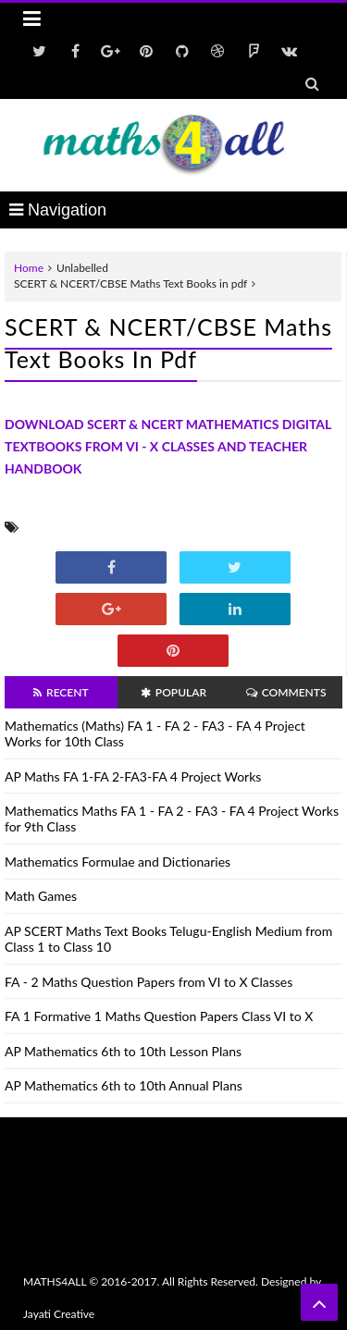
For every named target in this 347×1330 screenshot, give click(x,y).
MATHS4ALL (54, 1281)
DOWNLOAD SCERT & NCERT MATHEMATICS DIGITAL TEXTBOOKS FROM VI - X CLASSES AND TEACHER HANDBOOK (168, 446)
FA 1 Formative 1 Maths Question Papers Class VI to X (159, 1016)
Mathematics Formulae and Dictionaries (117, 861)
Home (28, 268)
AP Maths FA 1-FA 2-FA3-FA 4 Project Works (133, 776)
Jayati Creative (58, 1314)
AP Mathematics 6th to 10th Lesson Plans (123, 1051)
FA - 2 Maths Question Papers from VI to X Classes (148, 982)
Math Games (41, 896)
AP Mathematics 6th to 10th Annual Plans (123, 1085)
